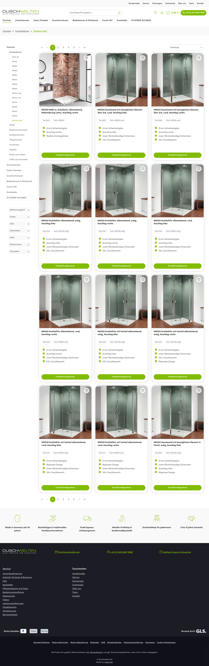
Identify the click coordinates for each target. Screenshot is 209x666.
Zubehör (13, 150)
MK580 (14, 89)
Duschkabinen (15, 52)
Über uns (182, 4)
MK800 (14, 80)
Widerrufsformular (60, 643)
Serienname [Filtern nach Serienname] (20, 245)
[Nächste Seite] (79, 47)
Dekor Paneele (14, 170)
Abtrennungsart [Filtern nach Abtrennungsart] (20, 210)
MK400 (14, 116)
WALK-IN (15, 57)
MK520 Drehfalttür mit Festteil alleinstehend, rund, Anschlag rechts (120, 443)
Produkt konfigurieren (65, 155)
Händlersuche (9, 611)
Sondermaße (134, 4)
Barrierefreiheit (10, 615)
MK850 (14, 75)
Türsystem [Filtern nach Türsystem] (20, 251)
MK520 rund (16, 98)
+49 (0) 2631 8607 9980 (193, 12)
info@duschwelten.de (69, 552)
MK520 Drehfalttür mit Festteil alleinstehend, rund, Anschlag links (63, 443)
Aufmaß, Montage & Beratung (17, 577)
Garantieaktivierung (12, 574)
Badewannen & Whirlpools (19, 181)
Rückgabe (94, 643)
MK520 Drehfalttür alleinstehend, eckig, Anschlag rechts (117, 222)
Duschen (11, 47)
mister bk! (108, 662)
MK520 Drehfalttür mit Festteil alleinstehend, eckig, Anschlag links (120, 333)
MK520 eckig (16, 93)
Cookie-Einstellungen (166, 643)
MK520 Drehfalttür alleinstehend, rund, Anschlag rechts (60, 333)
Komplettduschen (16, 135)
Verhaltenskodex (114, 643)
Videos (6, 600)
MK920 (14, 66)
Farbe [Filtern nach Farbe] (20, 217)
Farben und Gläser (17, 155)
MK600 (14, 84)
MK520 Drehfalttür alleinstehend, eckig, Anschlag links (61, 222)
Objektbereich (10, 607)
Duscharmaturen (15, 176)
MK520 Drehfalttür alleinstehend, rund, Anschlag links (173, 222)
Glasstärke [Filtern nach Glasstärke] (20, 231)
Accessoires (14, 145)
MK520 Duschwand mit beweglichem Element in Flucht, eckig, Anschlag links (177, 443)
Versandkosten (96, 652)
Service (146, 4)
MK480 (14, 107)
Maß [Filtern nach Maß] (20, 238)
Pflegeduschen (15, 140)
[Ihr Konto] (162, 13)
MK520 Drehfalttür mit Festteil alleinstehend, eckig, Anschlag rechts (176, 333)
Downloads (170, 4)
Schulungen (157, 4)
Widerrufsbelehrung (79, 643)
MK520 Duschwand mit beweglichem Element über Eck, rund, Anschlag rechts (176, 111)
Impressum (150, 643)
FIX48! (12, 125)
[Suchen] (119, 13)
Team (191, 4)
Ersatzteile (12, 192)
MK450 (14, 111)
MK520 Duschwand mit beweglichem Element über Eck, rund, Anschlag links (120, 111)
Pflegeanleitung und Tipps (15, 589)
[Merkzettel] (155, 13)
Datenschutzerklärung (133, 643)
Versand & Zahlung (41, 643)
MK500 (14, 102)
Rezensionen (9, 596)
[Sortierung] (186, 47)
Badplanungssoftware (13, 592)
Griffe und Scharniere (18, 160)
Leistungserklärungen (13, 604)
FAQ (5, 581)
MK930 (14, 61)
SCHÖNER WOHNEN (16, 198)
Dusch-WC (12, 187)
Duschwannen (13, 165)
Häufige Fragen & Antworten (177, 552)
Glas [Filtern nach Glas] (20, 224)
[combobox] (92, 13)
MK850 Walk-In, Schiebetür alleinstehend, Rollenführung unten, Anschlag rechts (62, 111)
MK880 (14, 71)
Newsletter (8, 585)
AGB (103, 643)
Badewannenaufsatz (18, 130)
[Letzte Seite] (84, 47)
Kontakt (200, 4)
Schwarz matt (17, 120)
